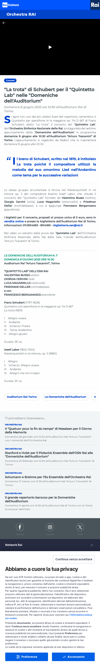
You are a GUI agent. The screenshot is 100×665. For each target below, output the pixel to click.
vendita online (14, 221)
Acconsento (76, 656)
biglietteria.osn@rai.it (68, 225)
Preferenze (29, 656)
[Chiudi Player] (4, 22)
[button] (74, 559)
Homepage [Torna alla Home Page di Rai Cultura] (10, 4)
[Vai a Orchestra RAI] (50, 14)
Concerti (10, 80)
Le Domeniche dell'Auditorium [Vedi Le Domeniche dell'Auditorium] (65, 396)
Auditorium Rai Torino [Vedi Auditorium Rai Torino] (22, 396)
